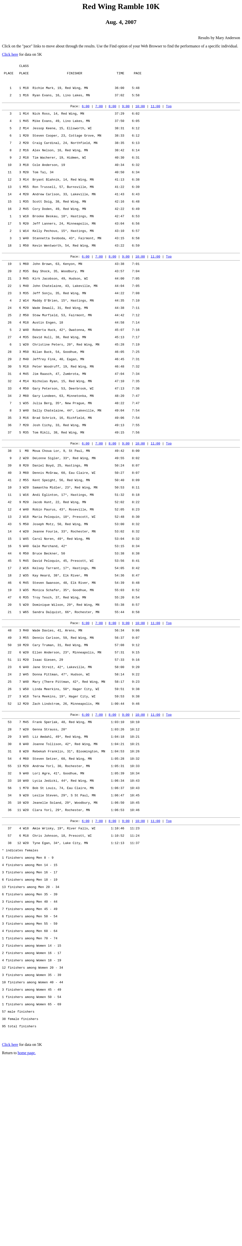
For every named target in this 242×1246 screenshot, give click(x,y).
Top (168, 115)
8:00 (112, 115)
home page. (27, 1240)
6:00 (85, 115)
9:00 (126, 115)
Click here (10, 54)
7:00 (99, 115)
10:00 (140, 115)
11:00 (155, 115)
